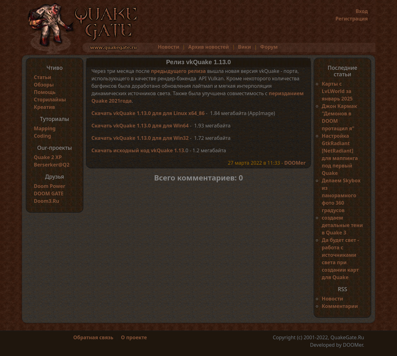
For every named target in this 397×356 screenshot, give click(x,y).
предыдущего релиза (178, 71)
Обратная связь (93, 337)
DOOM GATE (49, 193)
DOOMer (295, 162)
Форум (269, 46)
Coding (42, 135)
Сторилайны (50, 99)
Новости (168, 46)
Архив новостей (208, 46)
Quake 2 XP (48, 157)
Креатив (44, 107)
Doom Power (49, 186)
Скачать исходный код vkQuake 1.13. (138, 150)
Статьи (42, 77)
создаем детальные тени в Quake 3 (342, 225)
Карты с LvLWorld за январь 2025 (337, 91)
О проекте (134, 337)
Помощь (45, 92)
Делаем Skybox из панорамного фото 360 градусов (341, 195)
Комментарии (340, 306)
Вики (244, 46)
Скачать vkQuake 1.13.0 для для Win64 (140, 125)
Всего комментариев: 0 (198, 177)
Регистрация (351, 18)
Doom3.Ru (46, 201)
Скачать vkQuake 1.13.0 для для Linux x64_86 (148, 113)
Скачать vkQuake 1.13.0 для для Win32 (140, 138)
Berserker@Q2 (51, 164)
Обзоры (44, 84)
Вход (362, 11)
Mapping (45, 128)
